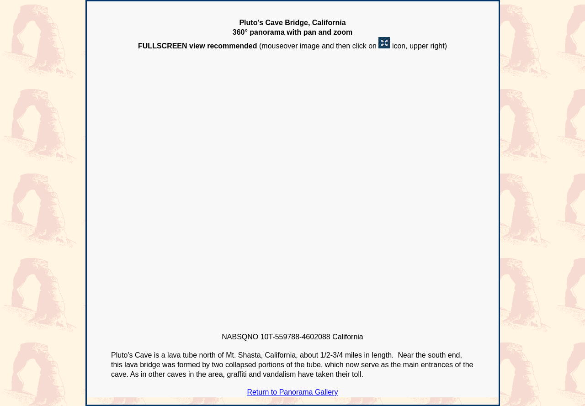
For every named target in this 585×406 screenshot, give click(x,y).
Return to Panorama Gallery (292, 392)
